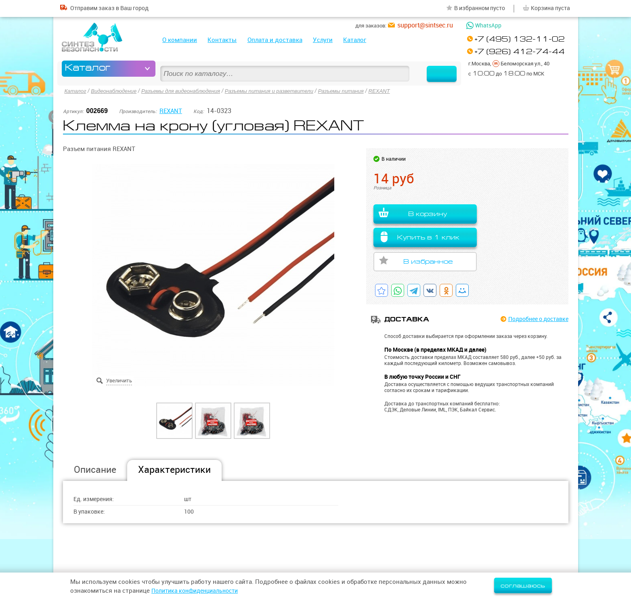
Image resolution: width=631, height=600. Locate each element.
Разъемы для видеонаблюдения (188, 90)
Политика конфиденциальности (198, 590)
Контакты (222, 40)
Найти (434, 68)
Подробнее (534, 319)
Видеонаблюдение (116, 90)
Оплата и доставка (274, 40)
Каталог (354, 40)
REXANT (399, 90)
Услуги (323, 40)
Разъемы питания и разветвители (282, 90)
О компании (179, 40)
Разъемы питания (358, 90)
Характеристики (174, 469)
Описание (95, 469)
